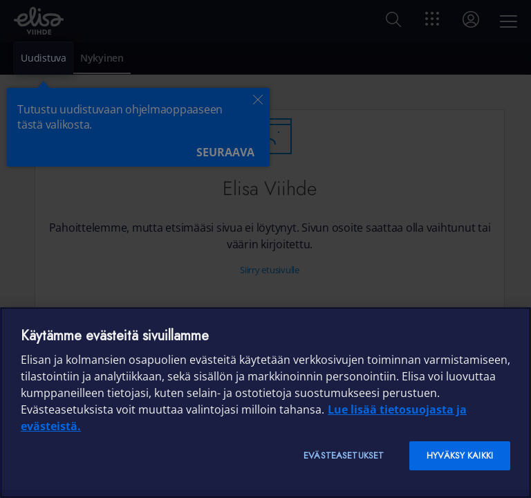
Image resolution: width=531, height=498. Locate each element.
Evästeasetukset (344, 455)
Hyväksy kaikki (460, 455)
